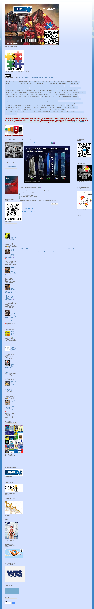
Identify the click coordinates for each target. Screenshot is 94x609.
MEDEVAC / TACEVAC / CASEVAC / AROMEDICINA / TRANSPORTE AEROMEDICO (22, 96)
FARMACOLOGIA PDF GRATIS (36, 92)
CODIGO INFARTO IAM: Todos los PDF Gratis (39, 85)
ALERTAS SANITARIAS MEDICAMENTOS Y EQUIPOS (44, 81)
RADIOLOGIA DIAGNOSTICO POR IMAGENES (24, 105)
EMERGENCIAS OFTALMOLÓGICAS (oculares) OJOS (16, 92)
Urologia (7, 113)
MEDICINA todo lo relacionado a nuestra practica (68, 96)
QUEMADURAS (9, 105)
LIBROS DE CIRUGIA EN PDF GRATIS (58, 94)
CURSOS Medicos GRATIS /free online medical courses (54, 88)
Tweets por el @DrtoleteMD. (10, 166)
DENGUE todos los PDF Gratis (74, 88)
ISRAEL (32, 94)
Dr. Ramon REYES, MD (78, 122)
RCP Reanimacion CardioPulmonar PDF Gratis (45, 105)
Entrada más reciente (24, 248)
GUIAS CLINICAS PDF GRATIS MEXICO (63, 92)
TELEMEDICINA (70, 105)
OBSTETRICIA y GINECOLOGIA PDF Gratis (42, 98)
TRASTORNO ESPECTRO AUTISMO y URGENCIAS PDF (35, 107)
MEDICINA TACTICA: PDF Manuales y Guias (14, 98)
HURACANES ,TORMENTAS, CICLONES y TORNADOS (17, 94)
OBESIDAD (28, 98)
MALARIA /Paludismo (72, 94)
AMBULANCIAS (61, 81)
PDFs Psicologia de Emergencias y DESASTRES (47, 101)
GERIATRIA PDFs (48, 92)
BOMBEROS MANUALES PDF (57, 85)
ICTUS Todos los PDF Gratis (41, 94)
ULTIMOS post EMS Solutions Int (70, 107)
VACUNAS (14, 113)
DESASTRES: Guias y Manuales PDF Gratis (14, 90)
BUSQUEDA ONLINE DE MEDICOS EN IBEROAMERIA (17, 85)
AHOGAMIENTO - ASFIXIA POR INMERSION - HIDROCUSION (18, 81)
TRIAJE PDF (52, 107)
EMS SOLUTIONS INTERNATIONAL (13, 109)
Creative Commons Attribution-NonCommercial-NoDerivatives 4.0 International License (35, 77)
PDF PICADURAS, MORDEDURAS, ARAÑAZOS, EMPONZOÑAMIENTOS (20, 103)
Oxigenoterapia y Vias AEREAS (12, 101)
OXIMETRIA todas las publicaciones (28, 101)
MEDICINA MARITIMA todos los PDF (49, 96)
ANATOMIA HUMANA (10, 83)
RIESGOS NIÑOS (60, 105)
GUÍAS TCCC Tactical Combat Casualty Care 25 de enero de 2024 (13, 236)
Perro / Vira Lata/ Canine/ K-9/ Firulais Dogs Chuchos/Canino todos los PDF (20, 111)
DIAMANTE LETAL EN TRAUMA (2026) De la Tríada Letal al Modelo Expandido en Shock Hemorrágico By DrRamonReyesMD (11, 405)
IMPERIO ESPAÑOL (27, 109)
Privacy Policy (7, 462)
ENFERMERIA (62, 90)
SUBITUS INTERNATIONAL (62, 111)
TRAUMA (59, 107)
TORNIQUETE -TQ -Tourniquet (77, 111)
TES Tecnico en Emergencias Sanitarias (13, 107)
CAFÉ (67, 85)
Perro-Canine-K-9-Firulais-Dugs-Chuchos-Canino (72, 103)
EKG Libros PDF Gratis (71, 90)
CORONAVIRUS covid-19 (36, 88)
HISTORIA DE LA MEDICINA (79, 92)
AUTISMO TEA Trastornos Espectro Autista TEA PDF (46, 83)
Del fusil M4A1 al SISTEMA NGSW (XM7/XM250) (13, 333)
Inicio (48, 248)
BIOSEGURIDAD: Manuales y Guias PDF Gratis (68, 83)
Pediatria (58, 103)
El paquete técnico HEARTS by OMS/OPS (71, 98)
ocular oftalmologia (57, 98)
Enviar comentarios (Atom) (50, 251)
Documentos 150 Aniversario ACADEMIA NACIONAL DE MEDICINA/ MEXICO (41, 90)
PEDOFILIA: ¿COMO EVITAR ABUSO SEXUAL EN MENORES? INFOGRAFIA (49, 109)
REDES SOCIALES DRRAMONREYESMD (46, 111)
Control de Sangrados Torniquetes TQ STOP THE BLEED (17, 88)
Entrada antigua (70, 248)
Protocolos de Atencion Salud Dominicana (46, 103)
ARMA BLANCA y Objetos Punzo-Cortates (25, 83)
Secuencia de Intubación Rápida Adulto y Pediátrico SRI (13, 348)
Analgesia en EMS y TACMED (72, 81)
